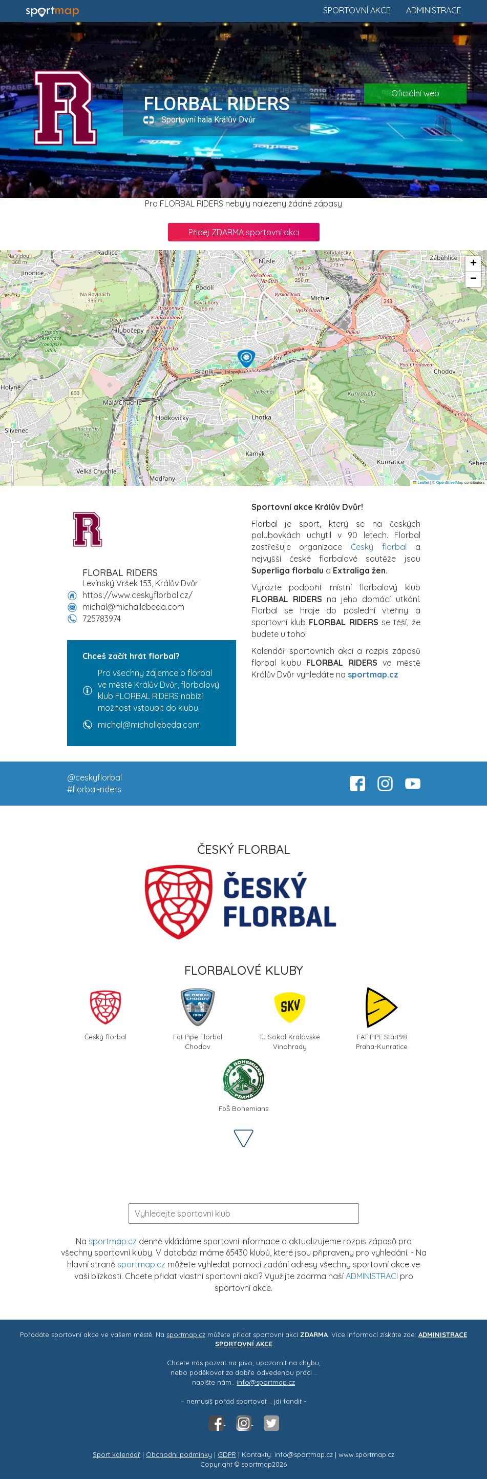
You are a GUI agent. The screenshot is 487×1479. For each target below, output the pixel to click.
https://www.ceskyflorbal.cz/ (137, 595)
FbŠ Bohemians (243, 1086)
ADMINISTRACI (372, 1276)
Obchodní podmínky (179, 1454)
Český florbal (379, 547)
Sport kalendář (116, 1454)
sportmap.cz (113, 1241)
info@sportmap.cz (266, 1382)
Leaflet (421, 482)
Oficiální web (415, 93)
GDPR (227, 1454)
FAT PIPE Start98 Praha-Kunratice (382, 1018)
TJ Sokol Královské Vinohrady (289, 1018)
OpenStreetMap (449, 482)
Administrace (433, 10)
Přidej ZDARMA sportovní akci (243, 232)
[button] (246, 359)
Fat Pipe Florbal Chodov (197, 1018)
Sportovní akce (357, 10)
